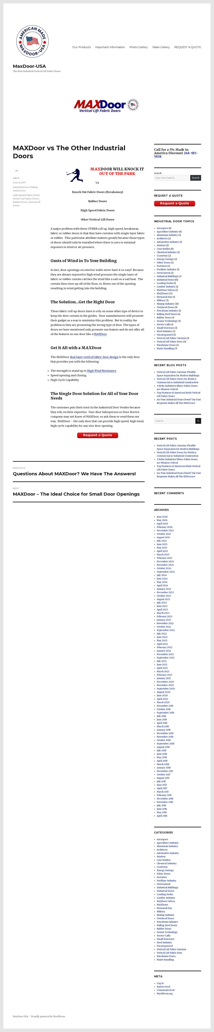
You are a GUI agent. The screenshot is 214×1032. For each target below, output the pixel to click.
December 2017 (165, 771)
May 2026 (162, 520)
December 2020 (165, 681)
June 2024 (162, 578)
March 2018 (163, 764)
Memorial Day (164, 297)
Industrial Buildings (167, 276)
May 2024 (162, 582)
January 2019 (163, 730)
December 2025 (165, 530)
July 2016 (161, 805)
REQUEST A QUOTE (187, 47)
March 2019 (163, 726)
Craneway (162, 255)
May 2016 (162, 812)
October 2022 (164, 626)
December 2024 (165, 561)
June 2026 (162, 516)
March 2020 (163, 702)
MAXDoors (162, 293)
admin (16, 178)
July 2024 (162, 575)
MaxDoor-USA (29, 66)
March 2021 (163, 671)
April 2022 (162, 644)
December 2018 (165, 733)
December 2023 (165, 592)
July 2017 (161, 781)
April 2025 (162, 551)
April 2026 (162, 523)
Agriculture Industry (168, 231)
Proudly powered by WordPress (48, 1016)
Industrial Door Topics (174, 221)
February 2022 (164, 647)
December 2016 (165, 798)
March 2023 (163, 613)
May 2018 (162, 757)
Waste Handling (165, 348)
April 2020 (162, 699)
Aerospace (162, 228)
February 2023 (164, 616)
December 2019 (165, 705)
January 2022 (164, 650)
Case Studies (163, 248)
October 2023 (164, 595)
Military (161, 300)
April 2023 (162, 609)
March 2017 (163, 791)
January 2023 (164, 620)
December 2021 (165, 654)
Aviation (161, 245)
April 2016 (162, 815)
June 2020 (162, 695)
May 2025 (162, 547)
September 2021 (165, 657)
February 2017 (164, 795)
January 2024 (164, 589)
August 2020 (163, 692)
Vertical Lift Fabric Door (169, 341)
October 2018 (164, 740)
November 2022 (165, 623)
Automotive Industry (168, 242)
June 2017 (162, 785)
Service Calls (163, 324)
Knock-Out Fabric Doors (26, 198)
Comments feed (165, 990)
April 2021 (162, 668)
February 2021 (164, 675)
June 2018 (162, 754)
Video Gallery (161, 47)
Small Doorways (165, 328)
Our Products (81, 47)
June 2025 (162, 544)
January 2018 (164, 767)
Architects (162, 238)
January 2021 (164, 678)
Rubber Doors (20, 202)
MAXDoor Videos (166, 290)
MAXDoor (100, 334)
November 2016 (165, 802)
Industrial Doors (21, 187)
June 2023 (162, 606)
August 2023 (163, 599)
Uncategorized (165, 334)
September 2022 (166, 630)
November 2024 (165, 565)
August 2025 (163, 537)
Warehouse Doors (166, 345)
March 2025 (163, 554)
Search (157, 173)
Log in (160, 983)
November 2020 (165, 685)
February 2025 (164, 558)
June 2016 (162, 809)
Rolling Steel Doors (167, 314)
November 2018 (165, 736)
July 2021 (161, 661)
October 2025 (164, 534)
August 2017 (163, 778)
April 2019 (162, 723)
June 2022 (162, 637)
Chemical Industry (167, 252)
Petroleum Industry (167, 310)
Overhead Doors (165, 307)
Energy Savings (165, 259)
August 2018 (163, 747)
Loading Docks (165, 283)
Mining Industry (165, 303)
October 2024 (164, 568)
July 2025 (162, 540)
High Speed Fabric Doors (26, 195)
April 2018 (162, 760)
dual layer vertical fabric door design (94, 357)
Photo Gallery (139, 47)
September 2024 (166, 571)
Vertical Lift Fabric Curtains (171, 338)
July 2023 (162, 602)
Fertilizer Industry (166, 269)
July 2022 (162, 633)
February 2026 (164, 527)
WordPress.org (165, 993)
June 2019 (162, 719)
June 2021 (162, 664)
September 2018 (165, 743)
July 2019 (161, 716)
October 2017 (163, 774)
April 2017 (162, 788)
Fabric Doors (163, 262)
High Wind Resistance (101, 370)
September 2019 (165, 712)
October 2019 (163, 709)
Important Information (110, 47)
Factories (162, 266)
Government (163, 273)
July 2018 (161, 750)
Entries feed (163, 986)
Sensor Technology (167, 321)
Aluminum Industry (167, 235)
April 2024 (162, 585)
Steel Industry (164, 331)
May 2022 (162, 640)
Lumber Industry (166, 286)
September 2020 (166, 688)
